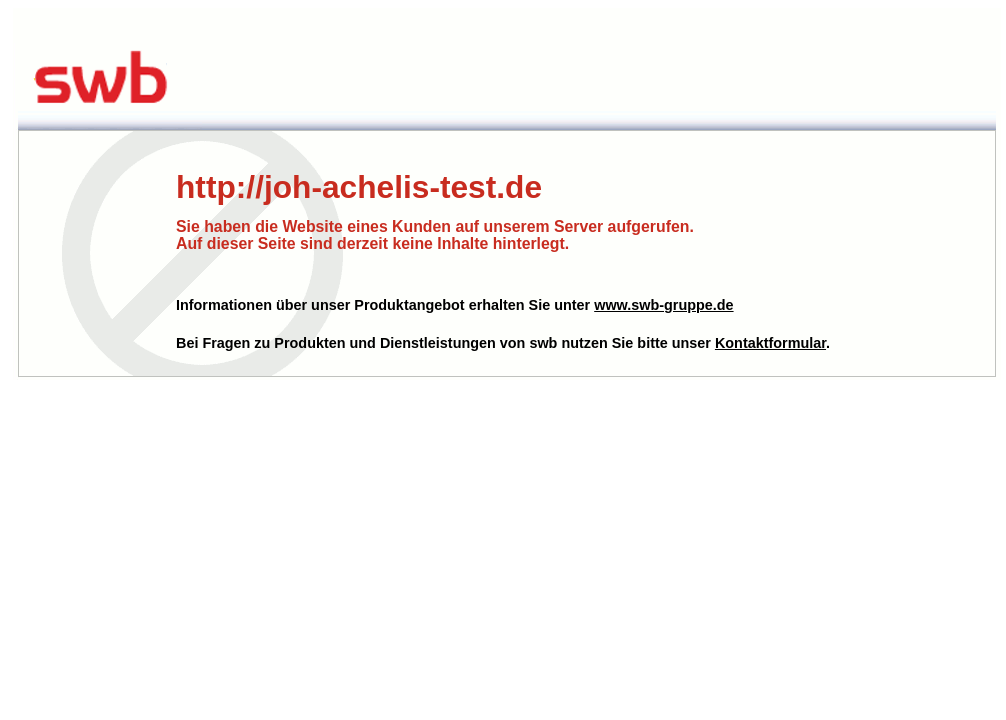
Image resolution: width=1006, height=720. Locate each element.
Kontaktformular (770, 343)
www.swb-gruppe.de (663, 305)
